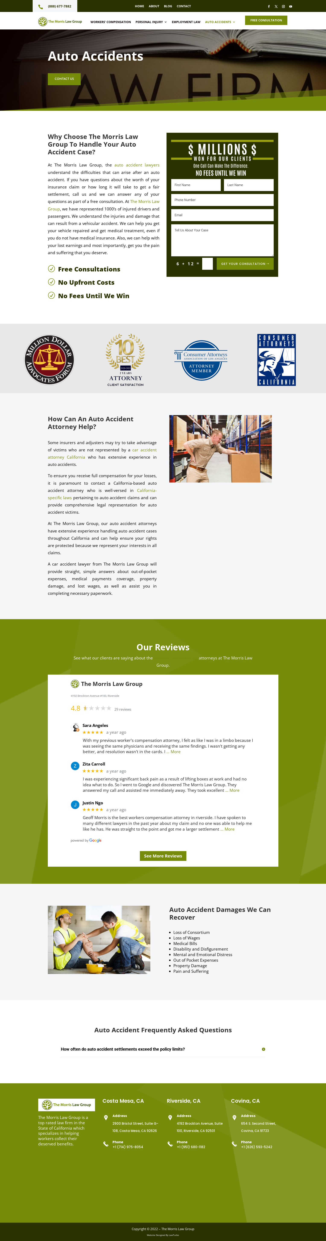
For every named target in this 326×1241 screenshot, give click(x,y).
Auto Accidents (218, 22)
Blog (168, 6)
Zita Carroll (94, 764)
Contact (184, 6)
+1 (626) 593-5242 (256, 1147)
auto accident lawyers (136, 165)
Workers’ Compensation (111, 22)
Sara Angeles (95, 725)
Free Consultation (266, 20)
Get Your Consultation (243, 264)
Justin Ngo (93, 803)
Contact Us (64, 79)
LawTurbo (174, 1235)
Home (139, 6)
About (154, 6)
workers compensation (176, 658)
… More (173, 751)
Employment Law (186, 22)
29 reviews (122, 709)
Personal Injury (149, 22)
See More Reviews (163, 856)
